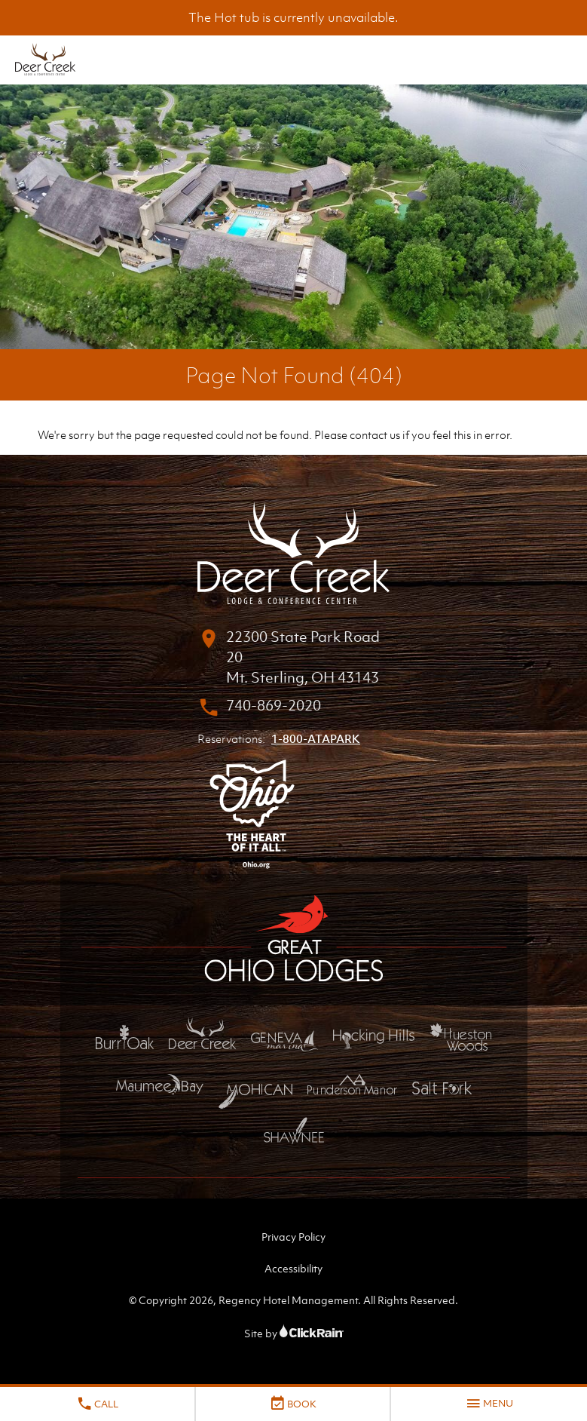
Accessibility (293, 1268)
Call (97, 1403)
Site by (294, 1333)
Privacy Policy (293, 1236)
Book (292, 1403)
